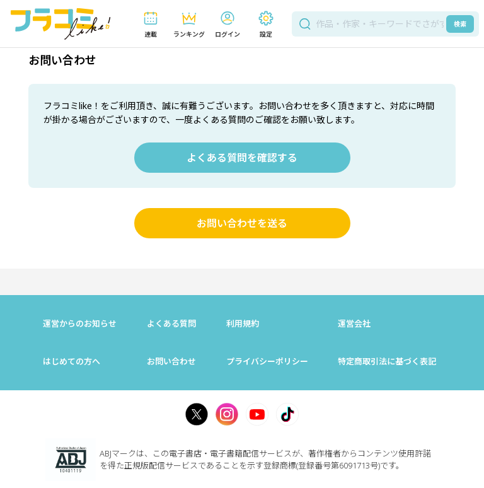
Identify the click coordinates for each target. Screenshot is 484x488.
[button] (150, 24)
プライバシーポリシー (267, 361)
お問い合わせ (171, 361)
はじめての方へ (71, 361)
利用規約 (242, 323)
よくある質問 (171, 323)
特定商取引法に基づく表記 (387, 361)
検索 (460, 24)
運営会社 (354, 323)
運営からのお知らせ (80, 323)
